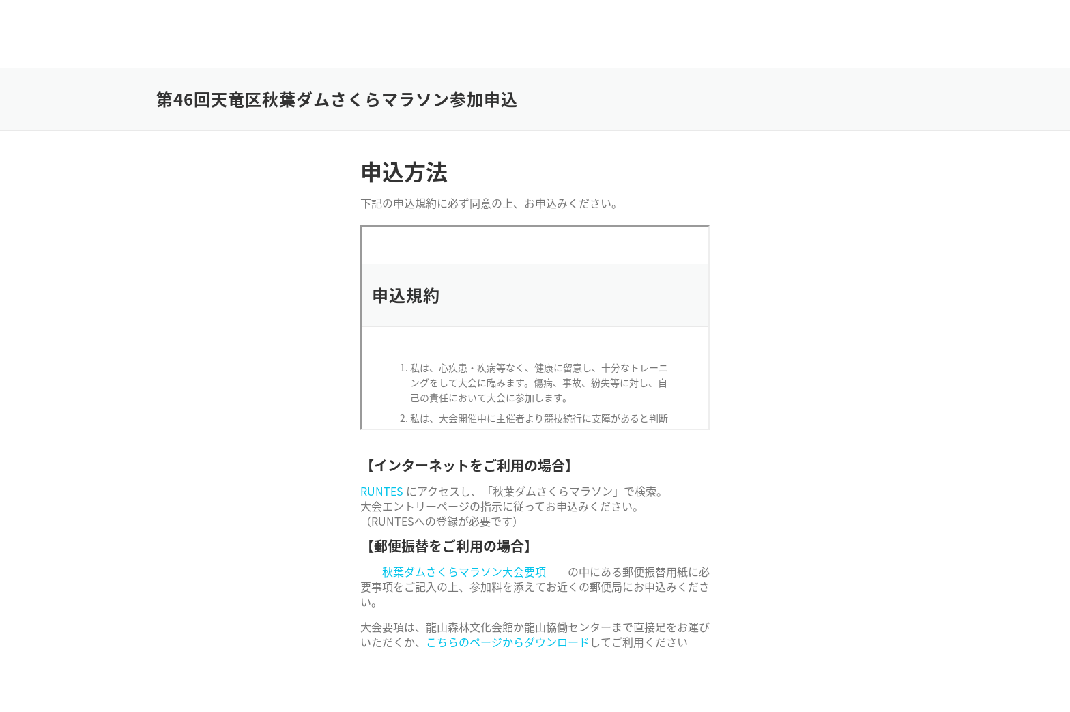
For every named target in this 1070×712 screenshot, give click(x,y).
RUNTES (381, 491)
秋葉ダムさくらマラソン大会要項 (464, 571)
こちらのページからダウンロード (508, 641)
